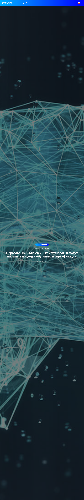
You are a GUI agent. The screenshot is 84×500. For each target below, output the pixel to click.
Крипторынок (45, 248)
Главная (37, 248)
